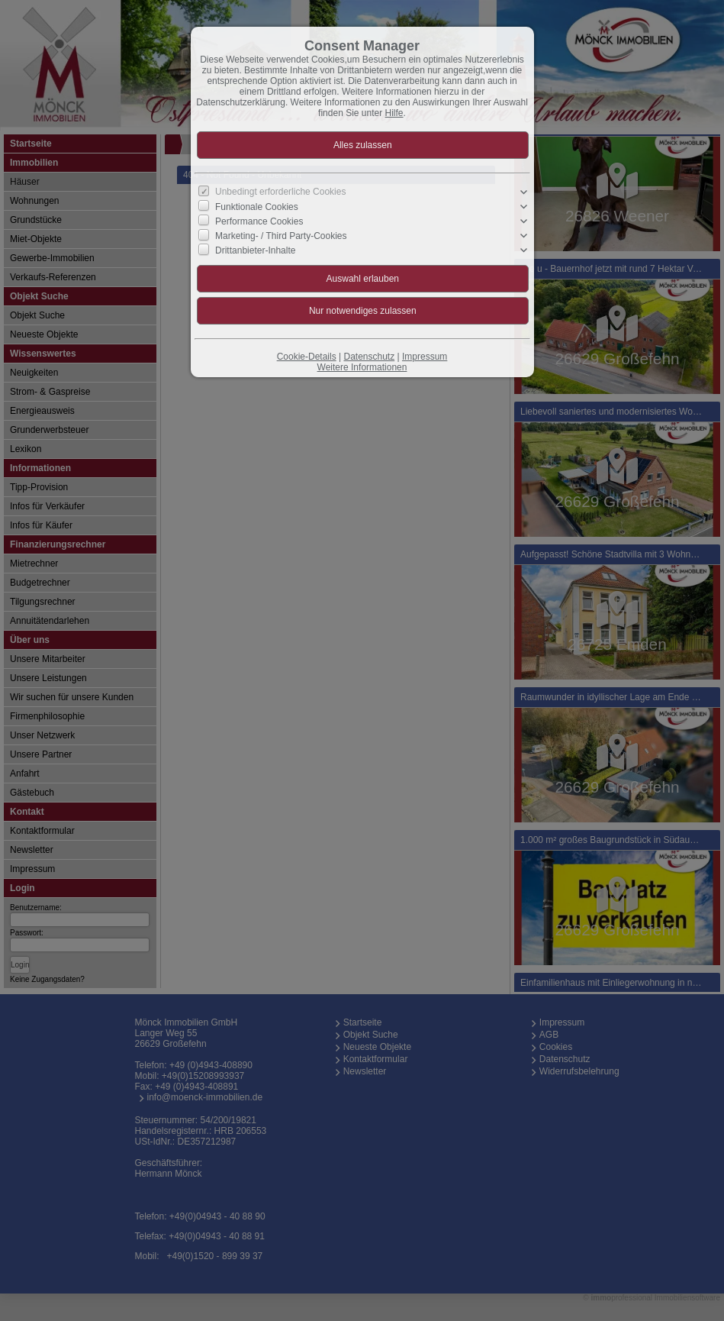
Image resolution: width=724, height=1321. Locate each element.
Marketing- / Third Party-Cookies (281, 236)
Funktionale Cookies (256, 207)
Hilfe (394, 113)
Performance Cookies (259, 221)
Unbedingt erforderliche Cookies (280, 191)
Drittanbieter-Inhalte (255, 250)
